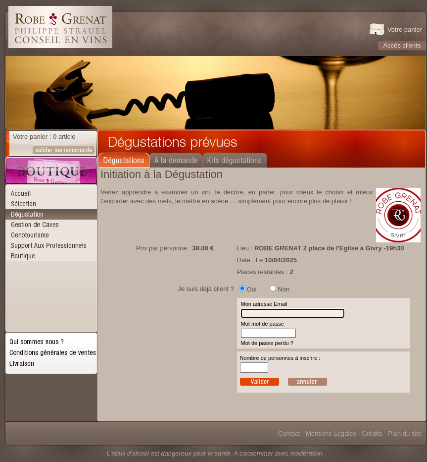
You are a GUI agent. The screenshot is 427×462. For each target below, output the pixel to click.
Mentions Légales (331, 433)
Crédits (372, 433)
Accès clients (402, 45)
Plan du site (405, 433)
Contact (289, 433)
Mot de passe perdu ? (267, 343)
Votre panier (404, 29)
